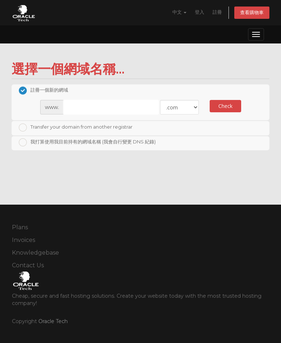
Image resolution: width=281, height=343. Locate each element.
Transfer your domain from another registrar (76, 127)
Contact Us (28, 265)
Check (225, 106)
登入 (199, 12)
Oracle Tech (53, 321)
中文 (179, 12)
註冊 (217, 12)
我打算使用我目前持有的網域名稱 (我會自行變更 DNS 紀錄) (87, 142)
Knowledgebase (35, 252)
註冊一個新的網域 (43, 91)
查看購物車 (252, 12)
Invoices (23, 240)
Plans (20, 227)
